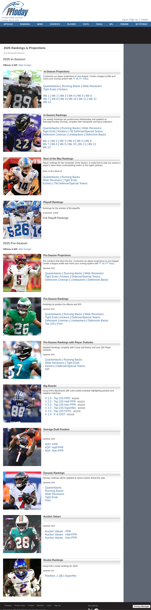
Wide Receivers (92, 86)
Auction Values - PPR (58, 531)
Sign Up (134, 19)
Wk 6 (89, 95)
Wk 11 (82, 98)
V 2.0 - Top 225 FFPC (58, 411)
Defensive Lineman (54, 134)
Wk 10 (72, 98)
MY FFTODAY (141, 24)
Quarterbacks (51, 86)
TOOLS (99, 24)
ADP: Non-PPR (54, 450)
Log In (125, 19)
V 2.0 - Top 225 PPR (57, 398)
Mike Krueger (25, 65)
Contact (144, 19)
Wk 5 (80, 95)
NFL (111, 24)
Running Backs (71, 86)
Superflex (71, 575)
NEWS (40, 24)
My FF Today (82, 78)
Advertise (40, 605)
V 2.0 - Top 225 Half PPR (60, 401)
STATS (86, 24)
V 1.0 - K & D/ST (55, 414)
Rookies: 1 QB (54, 575)
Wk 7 (46, 98)
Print (60, 323)
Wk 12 (93, 98)
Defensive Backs (96, 134)
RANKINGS (25, 24)
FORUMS (124, 24)
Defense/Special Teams (85, 276)
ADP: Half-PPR (54, 447)
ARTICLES (8, 24)
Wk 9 (63, 98)
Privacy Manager (141, 606)
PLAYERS (71, 24)
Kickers (62, 89)
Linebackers (75, 134)
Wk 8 (55, 98)
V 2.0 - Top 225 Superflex (61, 407)
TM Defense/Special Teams (86, 131)
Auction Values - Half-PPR (61, 534)
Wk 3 (63, 95)
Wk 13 (47, 102)
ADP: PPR (51, 444)
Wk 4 (72, 95)
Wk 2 (55, 95)
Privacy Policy (20, 605)
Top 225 (50, 323)
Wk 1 (46, 95)
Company (8, 605)
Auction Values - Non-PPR (61, 537)
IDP (47, 369)
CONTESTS (55, 24)
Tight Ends (49, 89)
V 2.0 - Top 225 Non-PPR (60, 404)
